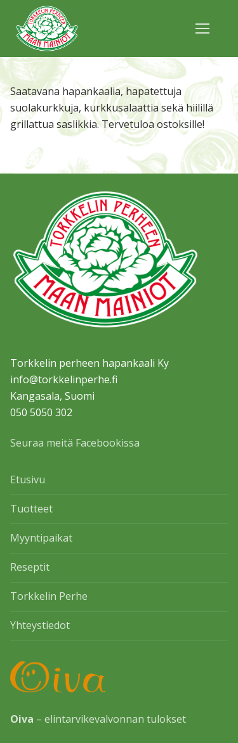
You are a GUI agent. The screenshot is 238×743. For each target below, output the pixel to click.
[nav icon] (202, 28)
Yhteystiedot (40, 625)
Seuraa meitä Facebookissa (75, 443)
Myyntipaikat (41, 538)
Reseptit (30, 567)
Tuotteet (31, 509)
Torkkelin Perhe (49, 596)
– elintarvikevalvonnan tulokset (98, 719)
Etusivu (27, 479)
